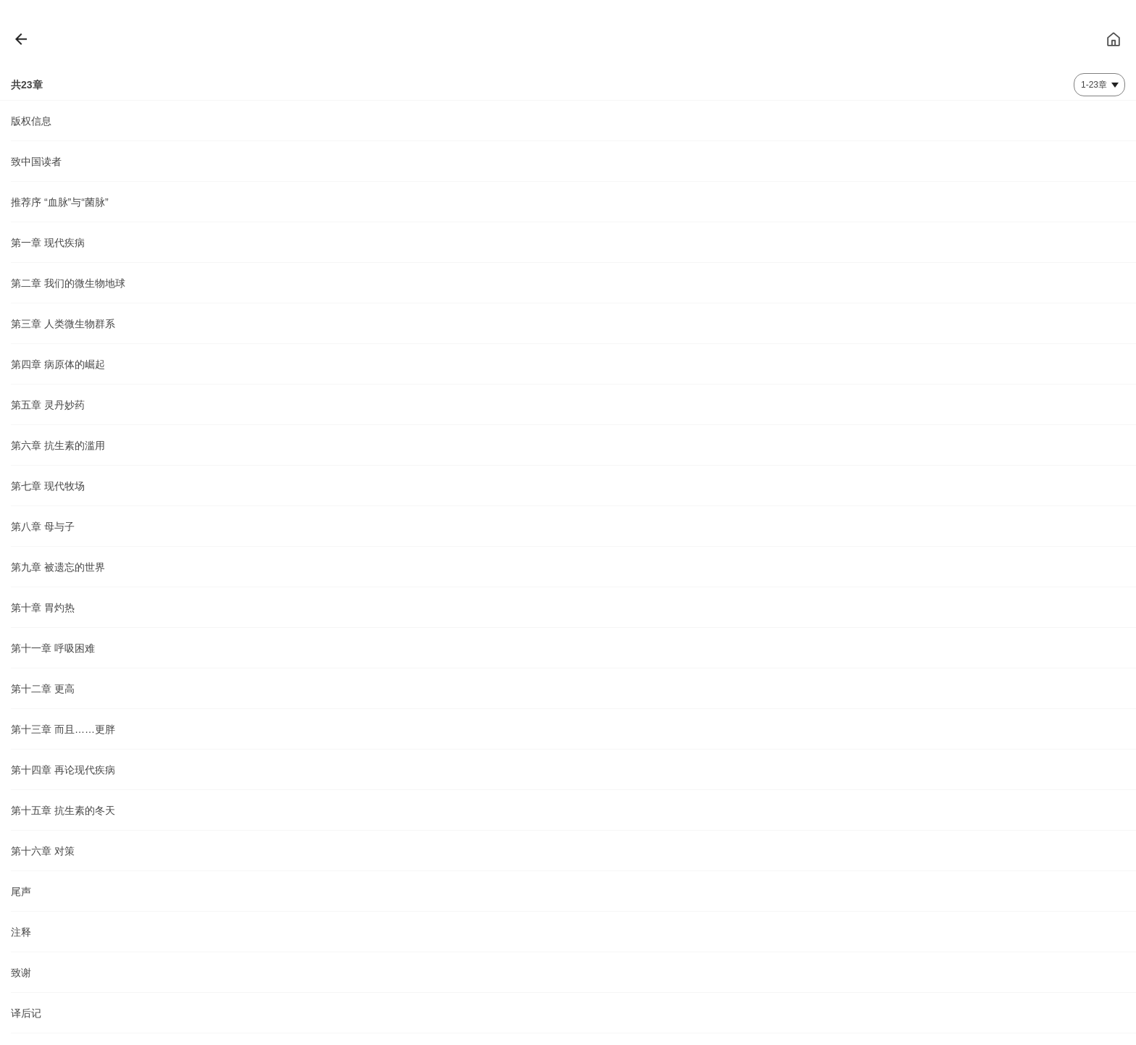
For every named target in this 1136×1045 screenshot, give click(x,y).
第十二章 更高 (43, 688)
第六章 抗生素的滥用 (58, 445)
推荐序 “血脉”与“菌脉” (60, 202)
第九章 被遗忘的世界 (58, 567)
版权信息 (31, 121)
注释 (21, 932)
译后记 (26, 1013)
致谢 (21, 972)
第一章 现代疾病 (48, 242)
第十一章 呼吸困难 (53, 648)
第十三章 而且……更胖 (63, 729)
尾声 (21, 891)
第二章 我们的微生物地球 (68, 283)
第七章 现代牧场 (48, 486)
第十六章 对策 (43, 851)
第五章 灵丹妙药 (48, 405)
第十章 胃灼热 (43, 607)
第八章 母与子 (43, 526)
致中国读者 (36, 161)
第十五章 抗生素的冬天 (63, 810)
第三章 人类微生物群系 (63, 324)
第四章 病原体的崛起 (58, 364)
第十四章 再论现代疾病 (63, 770)
